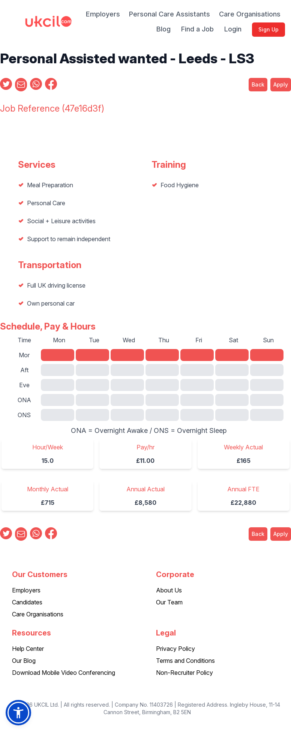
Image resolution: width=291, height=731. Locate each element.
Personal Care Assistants (169, 14)
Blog (163, 29)
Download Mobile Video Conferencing (63, 672)
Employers (103, 14)
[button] (18, 713)
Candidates (27, 602)
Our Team (169, 602)
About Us (169, 590)
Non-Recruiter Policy (184, 672)
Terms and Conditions (185, 660)
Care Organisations (249, 14)
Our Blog (24, 660)
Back (258, 84)
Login (233, 29)
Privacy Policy (175, 648)
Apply (280, 84)
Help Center (28, 648)
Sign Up (268, 29)
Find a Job (197, 29)
